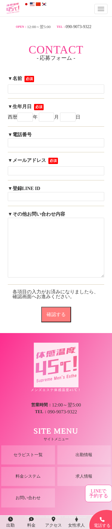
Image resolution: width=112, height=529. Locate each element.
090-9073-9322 (78, 26)
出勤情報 (84, 455)
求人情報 (84, 476)
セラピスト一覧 (28, 455)
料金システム (28, 476)
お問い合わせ (28, 498)
